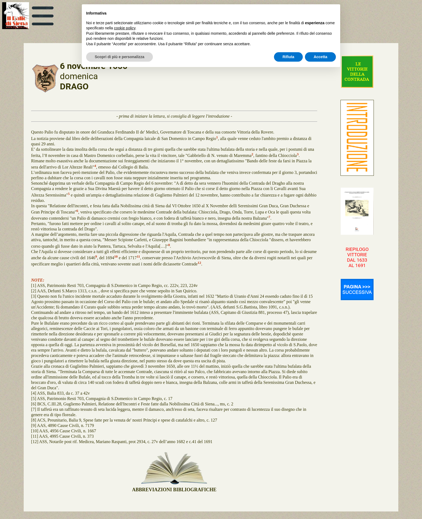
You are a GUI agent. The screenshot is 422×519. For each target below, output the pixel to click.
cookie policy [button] (124, 28)
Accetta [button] (320, 57)
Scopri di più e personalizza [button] (119, 57)
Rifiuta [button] (288, 57)
